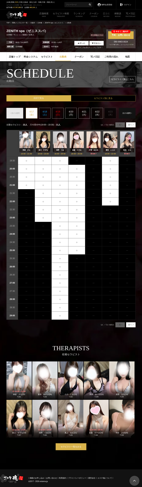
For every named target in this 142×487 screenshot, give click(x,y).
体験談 (117, 15)
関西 (16, 2)
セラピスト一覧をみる (71, 447)
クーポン (94, 15)
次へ (131, 125)
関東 (12, 2)
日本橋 (9, 35)
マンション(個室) (20, 35)
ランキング (79, 15)
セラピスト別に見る (103, 98)
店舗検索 (44, 15)
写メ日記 (131, 15)
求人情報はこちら (97, 35)
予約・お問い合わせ (121, 33)
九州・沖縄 (37, 2)
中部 (20, 2)
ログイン (125, 3)
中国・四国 (46, 2)
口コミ (106, 15)
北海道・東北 (28, 2)
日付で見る (39, 98)
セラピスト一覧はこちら (122, 79)
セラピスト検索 (61, 15)
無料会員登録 (105, 3)
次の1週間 (127, 113)
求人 (52, 2)
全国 (8, 2)
